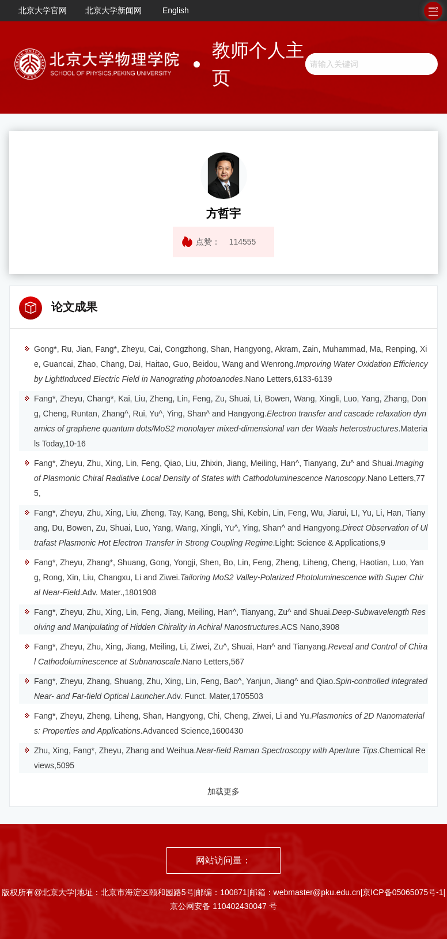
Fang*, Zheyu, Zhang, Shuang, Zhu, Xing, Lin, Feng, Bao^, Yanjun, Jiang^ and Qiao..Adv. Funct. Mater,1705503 (225, 689)
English (175, 10)
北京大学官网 (42, 10)
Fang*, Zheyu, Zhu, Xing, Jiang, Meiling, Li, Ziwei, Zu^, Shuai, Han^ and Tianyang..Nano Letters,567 (225, 654)
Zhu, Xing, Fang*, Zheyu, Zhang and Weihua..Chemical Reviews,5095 (225, 758)
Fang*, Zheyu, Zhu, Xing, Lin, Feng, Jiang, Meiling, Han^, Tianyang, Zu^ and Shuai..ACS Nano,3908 (225, 619)
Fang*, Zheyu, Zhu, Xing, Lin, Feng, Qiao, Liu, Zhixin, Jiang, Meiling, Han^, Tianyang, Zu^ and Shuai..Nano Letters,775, (224, 478)
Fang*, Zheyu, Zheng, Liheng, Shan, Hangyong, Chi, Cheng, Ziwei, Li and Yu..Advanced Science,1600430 (224, 723)
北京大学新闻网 (113, 10)
